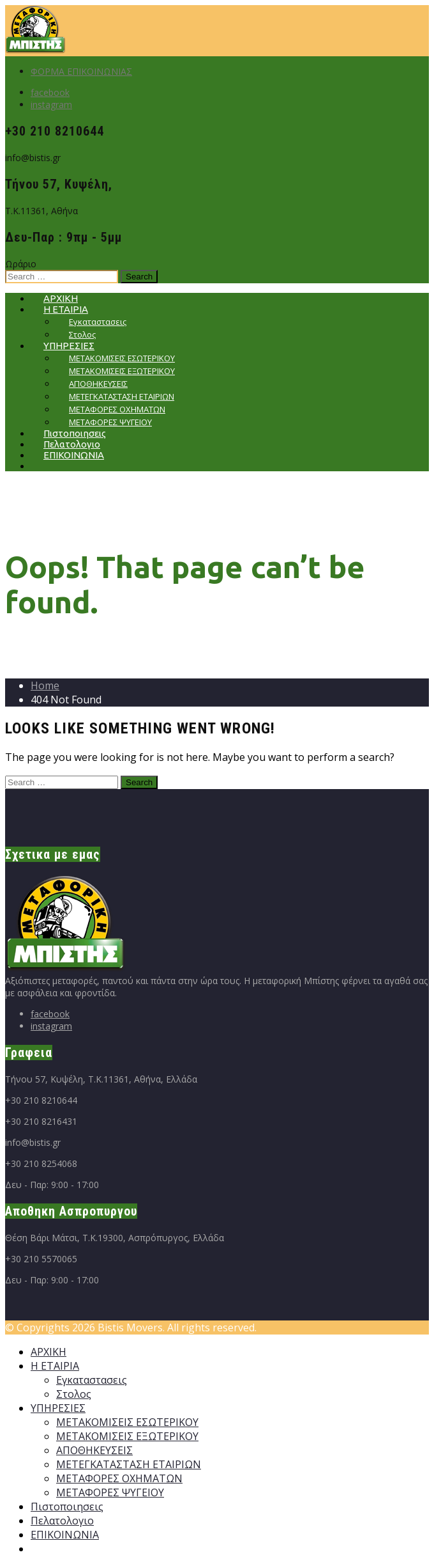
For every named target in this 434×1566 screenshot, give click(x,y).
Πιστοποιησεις (67, 1506)
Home (45, 685)
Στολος (73, 1394)
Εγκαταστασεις (91, 1380)
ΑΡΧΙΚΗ (48, 1352)
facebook (50, 92)
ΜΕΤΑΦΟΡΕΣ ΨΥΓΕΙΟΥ (110, 1492)
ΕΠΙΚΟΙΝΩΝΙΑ (73, 455)
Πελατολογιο (62, 1521)
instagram (51, 104)
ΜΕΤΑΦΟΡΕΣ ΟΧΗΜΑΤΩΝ (119, 1478)
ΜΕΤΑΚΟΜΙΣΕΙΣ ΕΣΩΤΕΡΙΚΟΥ (127, 1422)
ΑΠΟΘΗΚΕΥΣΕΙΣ (94, 1450)
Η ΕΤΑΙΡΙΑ (55, 1366)
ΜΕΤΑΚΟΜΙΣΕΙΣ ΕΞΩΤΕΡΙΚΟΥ (127, 1436)
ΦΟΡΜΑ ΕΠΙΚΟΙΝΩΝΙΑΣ (81, 71)
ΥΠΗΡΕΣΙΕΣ (58, 1408)
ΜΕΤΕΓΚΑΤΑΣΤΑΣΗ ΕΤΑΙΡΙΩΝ (128, 1464)
